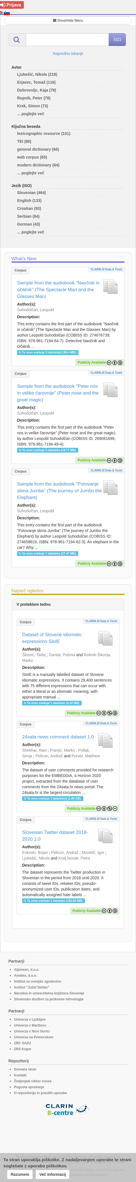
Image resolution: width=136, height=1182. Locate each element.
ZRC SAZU (22, 1043)
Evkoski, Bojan (35, 852)
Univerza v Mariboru (30, 1025)
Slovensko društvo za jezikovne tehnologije (49, 999)
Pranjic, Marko (62, 750)
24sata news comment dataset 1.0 (58, 737)
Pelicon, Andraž (49, 756)
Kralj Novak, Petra (74, 858)
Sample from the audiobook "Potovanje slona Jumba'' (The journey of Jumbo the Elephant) (59, 490)
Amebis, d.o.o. (25, 976)
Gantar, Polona (62, 655)
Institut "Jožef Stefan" (31, 987)
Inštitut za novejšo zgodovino (37, 981)
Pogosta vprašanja (29, 1087)
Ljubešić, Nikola (36, 858)
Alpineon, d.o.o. (26, 970)
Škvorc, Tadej (34, 655)
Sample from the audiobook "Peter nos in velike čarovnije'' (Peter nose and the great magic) (58, 393)
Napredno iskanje (68, 53)
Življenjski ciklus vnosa (32, 1081)
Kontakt (20, 1075)
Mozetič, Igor (93, 852)
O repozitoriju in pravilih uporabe (40, 1093)
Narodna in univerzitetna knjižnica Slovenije (49, 993)
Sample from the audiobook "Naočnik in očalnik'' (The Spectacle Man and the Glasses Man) (58, 289)
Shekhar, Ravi (34, 750)
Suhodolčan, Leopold (35, 310)
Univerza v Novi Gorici (32, 1031)
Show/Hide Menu (68, 21)
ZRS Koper (22, 1049)
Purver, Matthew (86, 756)
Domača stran (25, 1069)
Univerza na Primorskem (33, 1037)
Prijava (10, 5)
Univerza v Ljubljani (30, 1019)
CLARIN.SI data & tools (106, 269)
